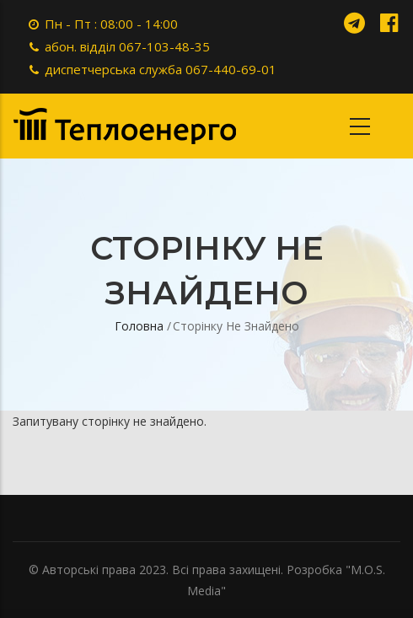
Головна (139, 326)
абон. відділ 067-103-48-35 (127, 46)
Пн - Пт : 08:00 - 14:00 (111, 23)
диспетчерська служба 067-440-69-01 (160, 69)
